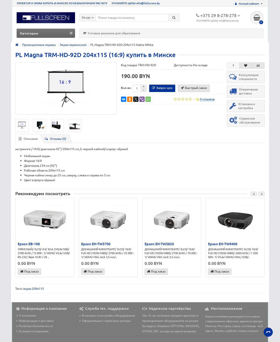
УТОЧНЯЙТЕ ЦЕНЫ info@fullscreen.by (136, 3)
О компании (26, 315)
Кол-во (126, 88)
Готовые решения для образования (111, 33)
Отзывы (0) (55, 139)
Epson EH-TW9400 (222, 244)
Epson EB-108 (29, 244)
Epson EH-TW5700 (95, 244)
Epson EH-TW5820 (159, 244)
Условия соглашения (32, 331)
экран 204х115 (33, 288)
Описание (28, 139)
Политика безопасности (34, 326)
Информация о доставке (35, 321)
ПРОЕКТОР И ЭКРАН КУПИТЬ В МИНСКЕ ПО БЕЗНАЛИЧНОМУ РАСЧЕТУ (62, 3)
